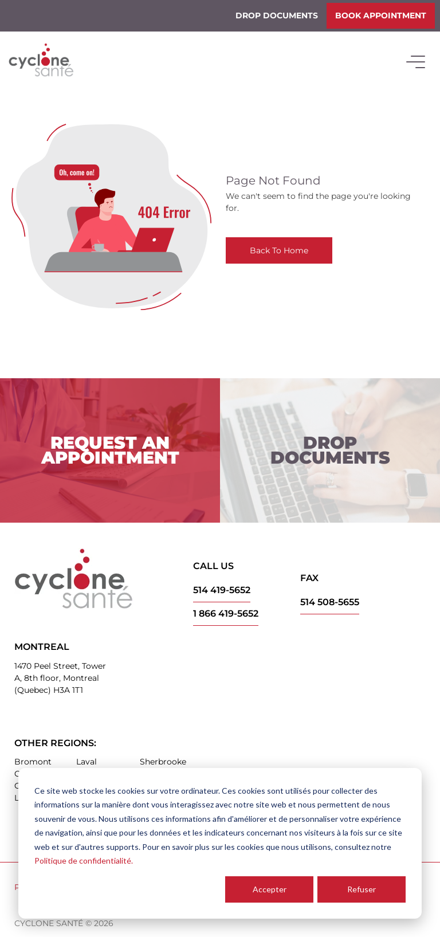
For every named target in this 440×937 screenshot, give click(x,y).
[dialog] (220, 843)
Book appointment (380, 15)
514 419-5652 (221, 590)
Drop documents (276, 15)
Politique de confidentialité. (83, 860)
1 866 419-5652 (225, 613)
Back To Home (279, 250)
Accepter (269, 889)
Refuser (361, 889)
